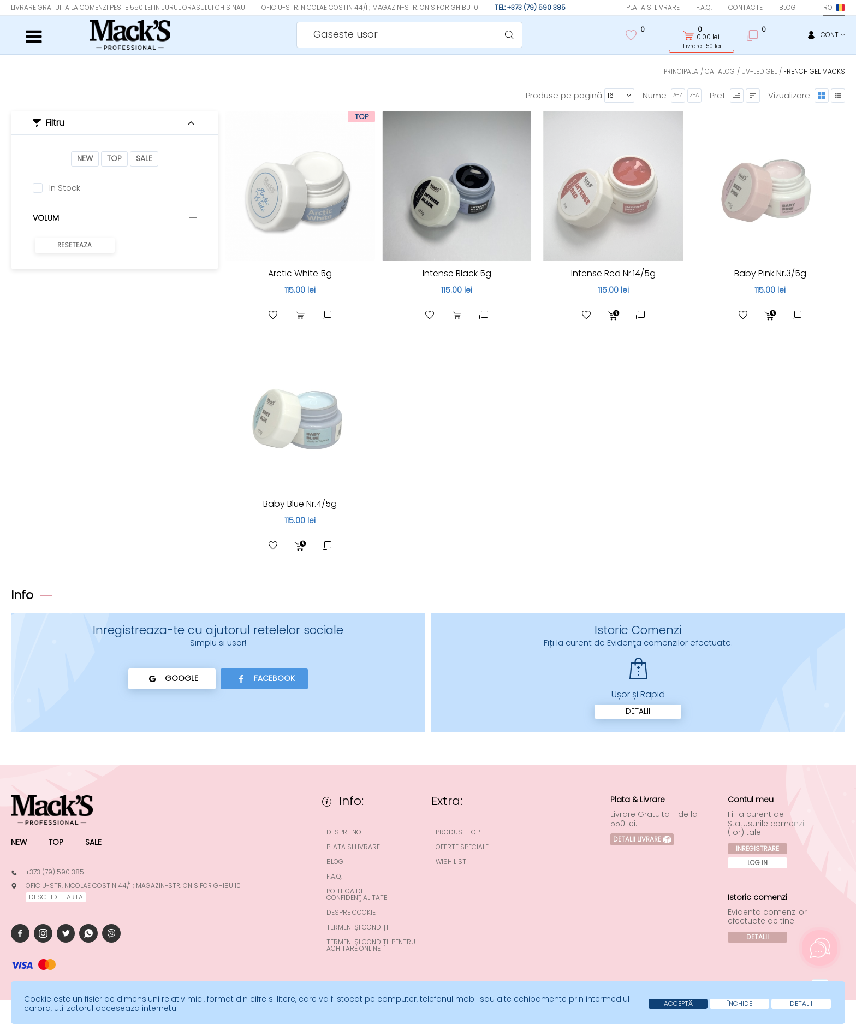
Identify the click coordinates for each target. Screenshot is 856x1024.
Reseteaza (74, 245)
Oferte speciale (462, 847)
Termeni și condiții (358, 927)
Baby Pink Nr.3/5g (770, 273)
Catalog (720, 71)
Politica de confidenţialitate (357, 894)
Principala (680, 71)
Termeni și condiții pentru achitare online (371, 945)
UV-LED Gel (759, 71)
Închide (738, 1003)
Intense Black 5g (457, 273)
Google (171, 679)
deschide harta (56, 897)
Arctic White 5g (300, 273)
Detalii (638, 711)
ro (834, 7)
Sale (144, 158)
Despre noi (345, 832)
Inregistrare (757, 849)
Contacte (745, 7)
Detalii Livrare (642, 839)
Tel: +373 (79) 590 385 (530, 7)
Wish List (451, 862)
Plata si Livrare (653, 7)
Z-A (694, 95)
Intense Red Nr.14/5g (613, 273)
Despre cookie (351, 912)
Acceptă (676, 1003)
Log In (758, 863)
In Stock (64, 188)
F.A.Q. (704, 7)
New (85, 158)
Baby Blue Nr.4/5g (300, 504)
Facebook (264, 679)
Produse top (458, 832)
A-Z (677, 95)
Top (114, 158)
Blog (787, 7)
